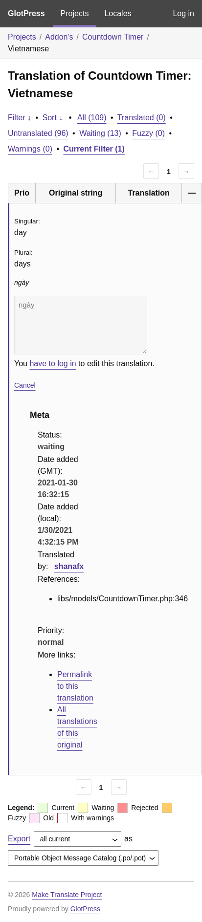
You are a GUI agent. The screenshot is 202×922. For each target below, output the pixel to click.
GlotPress (26, 13)
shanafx (69, 566)
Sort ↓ (53, 117)
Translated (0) (141, 117)
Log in (183, 13)
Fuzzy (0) (148, 133)
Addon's (59, 37)
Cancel (25, 385)
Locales (117, 13)
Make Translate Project (67, 895)
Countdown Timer (112, 37)
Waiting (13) (100, 133)
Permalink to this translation (75, 686)
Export (19, 838)
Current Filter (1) (94, 149)
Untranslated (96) (38, 133)
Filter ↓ (19, 117)
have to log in (52, 363)
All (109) (92, 117)
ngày (80, 325)
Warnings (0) (30, 149)
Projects (75, 13)
